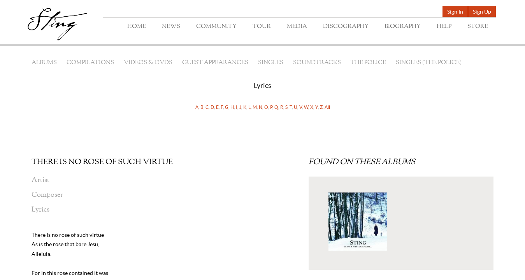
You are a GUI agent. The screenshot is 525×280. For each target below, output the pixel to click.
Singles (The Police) (429, 63)
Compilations (90, 63)
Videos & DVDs (148, 63)
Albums (44, 63)
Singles (270, 63)
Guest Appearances (215, 63)
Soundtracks (317, 63)
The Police (368, 63)
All (327, 107)
